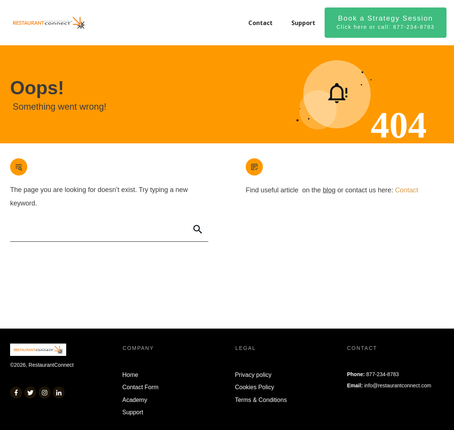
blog (329, 190)
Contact (406, 190)
